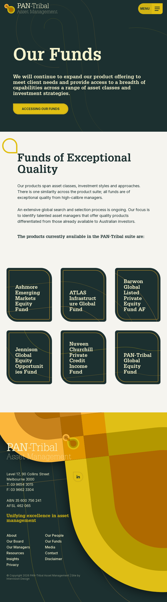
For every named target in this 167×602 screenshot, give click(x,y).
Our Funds (53, 541)
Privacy (13, 565)
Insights (13, 559)
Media (50, 547)
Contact (51, 553)
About (12, 535)
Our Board (15, 541)
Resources (15, 553)
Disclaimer (53, 559)
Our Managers (18, 547)
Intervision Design (18, 578)
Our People (54, 535)
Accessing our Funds (41, 109)
